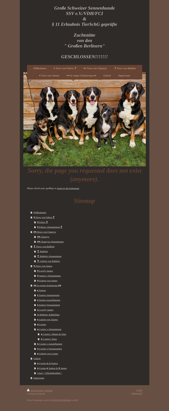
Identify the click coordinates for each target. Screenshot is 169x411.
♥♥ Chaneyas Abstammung (50, 241)
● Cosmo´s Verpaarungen (49, 348)
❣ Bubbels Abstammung (49, 256)
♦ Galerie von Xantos (47, 319)
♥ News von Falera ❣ (44, 217)
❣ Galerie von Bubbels (48, 261)
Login (139, 390)
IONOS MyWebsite (62, 400)
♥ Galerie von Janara (47, 280)
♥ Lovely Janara (45, 270)
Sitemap (49, 390)
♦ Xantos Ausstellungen (48, 300)
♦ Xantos (41, 290)
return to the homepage (68, 188)
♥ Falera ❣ (42, 222)
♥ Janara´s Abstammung (49, 275)
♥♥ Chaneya (43, 236)
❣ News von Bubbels (44, 246)
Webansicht (136, 393)
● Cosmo (41, 324)
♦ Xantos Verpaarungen (48, 305)
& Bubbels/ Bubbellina (48, 314)
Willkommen (39, 212)
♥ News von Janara (42, 266)
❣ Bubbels (42, 251)
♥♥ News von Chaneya (44, 232)
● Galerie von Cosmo (47, 353)
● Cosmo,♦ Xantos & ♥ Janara (52, 368)
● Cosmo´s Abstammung (49, 329)
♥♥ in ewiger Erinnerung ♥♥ (47, 285)
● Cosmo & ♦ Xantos (47, 363)
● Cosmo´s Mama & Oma (53, 334)
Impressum (38, 378)
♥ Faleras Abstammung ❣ (49, 227)
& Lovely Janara (45, 309)
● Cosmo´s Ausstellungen (49, 343)
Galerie (37, 358)
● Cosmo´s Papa (49, 339)
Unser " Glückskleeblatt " (49, 373)
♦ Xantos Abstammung (48, 295)
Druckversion (35, 390)
